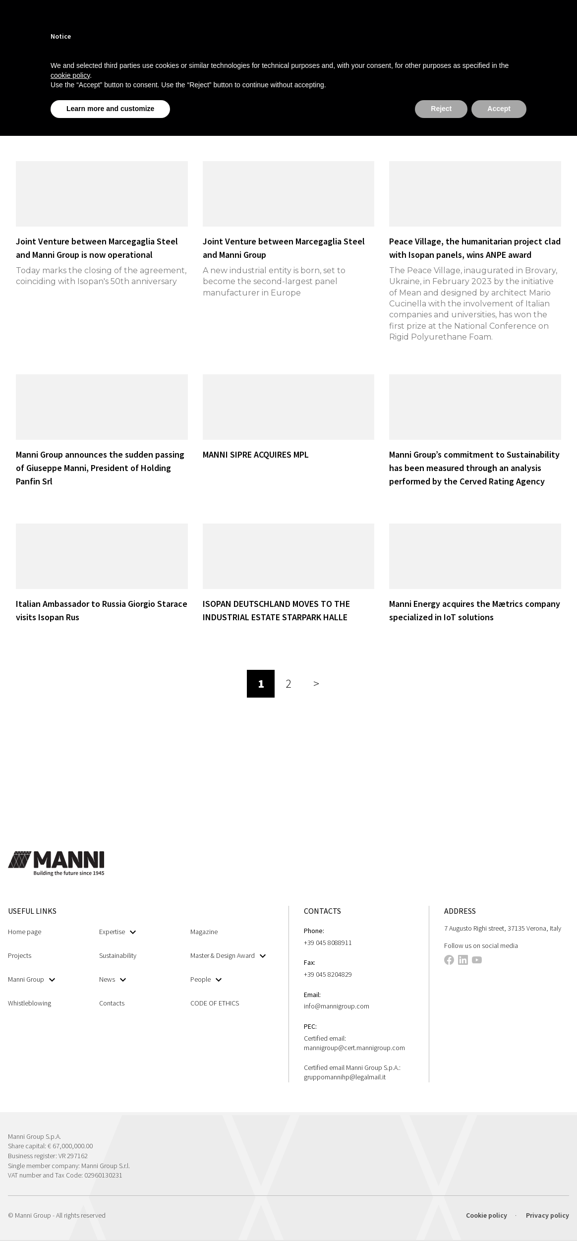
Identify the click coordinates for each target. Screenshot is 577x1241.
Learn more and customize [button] (110, 109)
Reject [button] (441, 109)
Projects (19, 955)
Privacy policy (547, 1215)
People (206, 979)
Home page (24, 931)
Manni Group (31, 979)
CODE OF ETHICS (214, 1003)
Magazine (204, 931)
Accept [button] (499, 109)
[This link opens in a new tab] (449, 961)
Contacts (111, 1003)
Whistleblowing (29, 1003)
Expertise (117, 932)
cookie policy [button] (70, 75)
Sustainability (117, 955)
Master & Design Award (228, 955)
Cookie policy (486, 1215)
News (112, 979)
